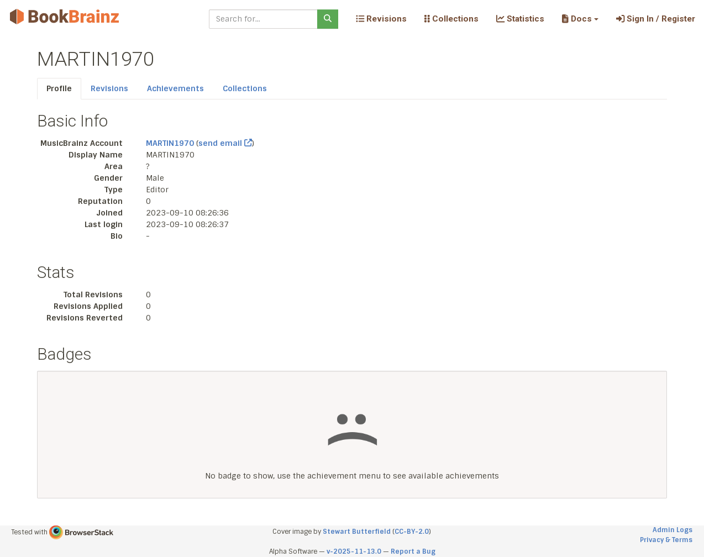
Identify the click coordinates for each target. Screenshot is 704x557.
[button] (580, 19)
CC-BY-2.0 (412, 531)
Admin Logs (672, 530)
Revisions (381, 19)
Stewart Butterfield (357, 531)
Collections (451, 19)
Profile (59, 88)
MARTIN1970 (170, 143)
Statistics (520, 19)
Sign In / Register (655, 19)
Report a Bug (413, 551)
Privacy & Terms (666, 539)
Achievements (175, 88)
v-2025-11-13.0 (354, 551)
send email (225, 143)
